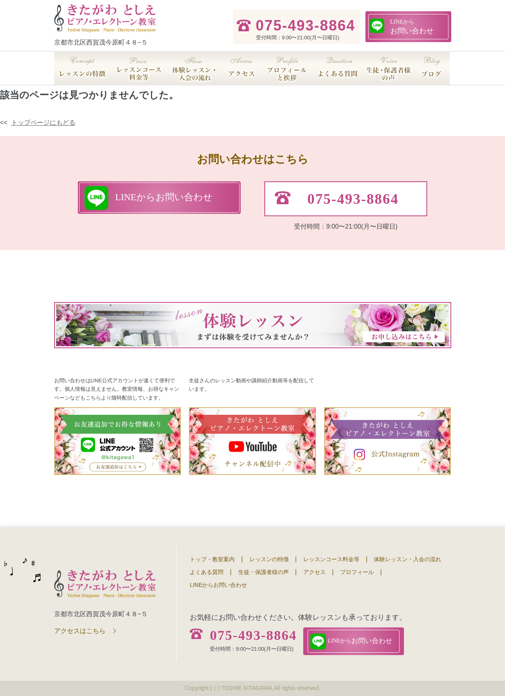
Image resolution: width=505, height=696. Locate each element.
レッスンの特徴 (269, 559)
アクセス (314, 572)
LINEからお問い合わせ (218, 585)
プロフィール (357, 572)
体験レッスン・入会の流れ (407, 559)
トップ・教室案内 (212, 559)
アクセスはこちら (79, 630)
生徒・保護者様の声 (263, 572)
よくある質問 (206, 572)
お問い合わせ (412, 26)
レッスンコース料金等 (331, 559)
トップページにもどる (43, 122)
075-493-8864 (253, 635)
